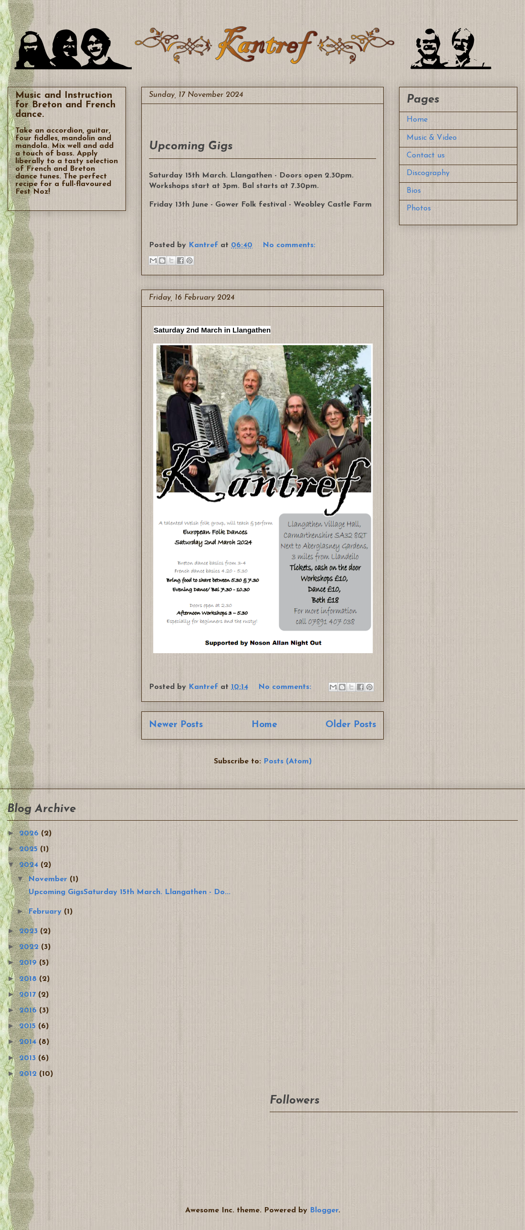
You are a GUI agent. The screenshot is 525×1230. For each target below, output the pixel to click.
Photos (419, 208)
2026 (30, 833)
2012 (29, 1074)
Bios (414, 191)
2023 (29, 931)
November (49, 879)
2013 (28, 1058)
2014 (29, 1042)
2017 (28, 995)
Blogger (324, 1210)
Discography (428, 173)
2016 (29, 1010)
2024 (30, 865)
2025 (29, 849)
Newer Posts (176, 725)
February (46, 912)
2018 (29, 979)
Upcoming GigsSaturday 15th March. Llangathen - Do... (128, 892)
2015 (28, 1026)
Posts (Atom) (287, 761)
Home (264, 725)
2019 (29, 963)
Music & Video (432, 138)
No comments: (288, 245)
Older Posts (351, 725)
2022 (30, 947)
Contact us (426, 155)
